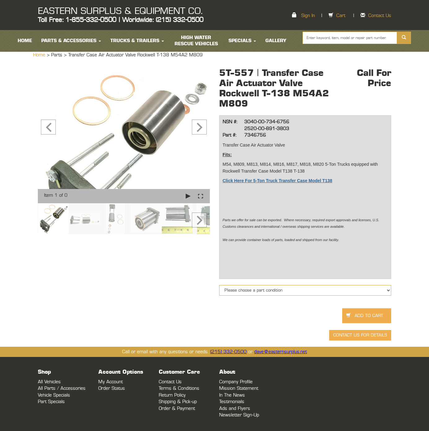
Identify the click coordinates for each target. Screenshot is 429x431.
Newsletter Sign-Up (239, 415)
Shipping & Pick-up (178, 401)
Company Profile (236, 382)
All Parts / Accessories (62, 388)
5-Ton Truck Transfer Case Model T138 (292, 180)
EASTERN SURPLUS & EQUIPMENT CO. (120, 11)
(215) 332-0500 (228, 352)
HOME (25, 40)
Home (40, 55)
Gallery (275, 40)
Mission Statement (238, 388)
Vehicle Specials (54, 395)
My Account (110, 382)
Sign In (308, 15)
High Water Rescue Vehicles (196, 40)
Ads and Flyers (234, 408)
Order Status (111, 388)
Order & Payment (177, 408)
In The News (232, 395)
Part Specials (51, 401)
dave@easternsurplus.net (280, 352)
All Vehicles (49, 382)
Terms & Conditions (179, 388)
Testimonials (231, 401)
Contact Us (379, 15)
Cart (340, 15)
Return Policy (172, 395)
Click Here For (237, 180)
